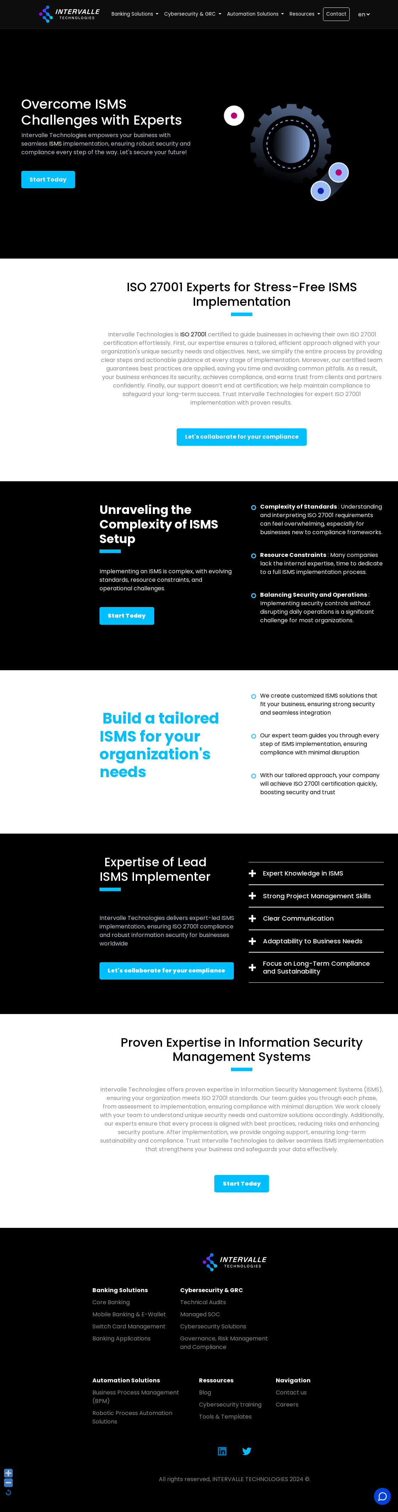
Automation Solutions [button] (253, 14)
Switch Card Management (129, 1326)
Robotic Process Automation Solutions (132, 1417)
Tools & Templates (225, 1417)
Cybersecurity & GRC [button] (190, 14)
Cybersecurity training (230, 1404)
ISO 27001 (193, 334)
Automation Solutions (126, 1380)
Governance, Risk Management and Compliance (224, 1342)
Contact (336, 14)
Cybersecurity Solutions (213, 1326)
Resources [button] (303, 14)
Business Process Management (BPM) (135, 1396)
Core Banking (111, 1302)
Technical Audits (203, 1302)
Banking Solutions (120, 1290)
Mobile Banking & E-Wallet (129, 1314)
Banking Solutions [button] (133, 14)
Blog (205, 1392)
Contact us (291, 1392)
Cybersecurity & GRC (211, 1290)
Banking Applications (121, 1338)
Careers (287, 1404)
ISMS (55, 144)
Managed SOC (200, 1314)
